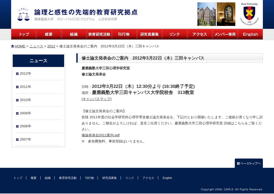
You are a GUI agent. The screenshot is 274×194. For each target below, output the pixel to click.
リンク (174, 34)
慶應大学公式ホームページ (249, 14)
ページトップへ (249, 163)
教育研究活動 (99, 34)
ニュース (36, 46)
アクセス (200, 34)
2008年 (25, 126)
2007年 (25, 139)
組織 (74, 34)
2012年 (25, 73)
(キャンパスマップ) (97, 99)
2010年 (25, 100)
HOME (20, 46)
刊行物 (124, 34)
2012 (51, 46)
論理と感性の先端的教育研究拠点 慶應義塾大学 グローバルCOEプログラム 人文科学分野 (77, 14)
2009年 (25, 113)
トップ (23, 34)
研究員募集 (149, 34)
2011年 (25, 87)
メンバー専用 (225, 34)
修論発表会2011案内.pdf (101, 135)
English (250, 34)
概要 (48, 34)
